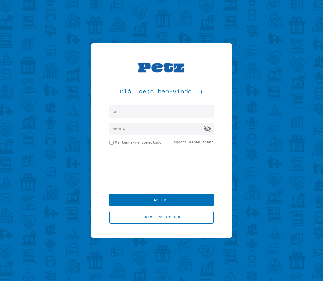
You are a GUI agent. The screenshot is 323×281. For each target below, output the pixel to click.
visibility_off (207, 129)
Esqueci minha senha (193, 142)
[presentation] (161, 170)
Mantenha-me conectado (135, 143)
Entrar (161, 199)
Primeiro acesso (161, 217)
